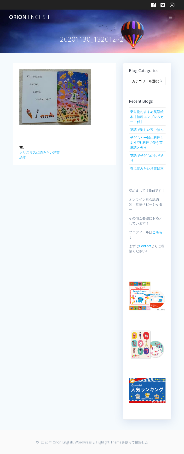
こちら (157, 232)
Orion (29, 17)
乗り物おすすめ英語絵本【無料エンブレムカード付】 (147, 116)
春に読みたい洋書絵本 (147, 168)
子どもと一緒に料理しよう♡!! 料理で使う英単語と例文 (147, 142)
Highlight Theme (108, 442)
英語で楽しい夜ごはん (147, 129)
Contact (145, 246)
